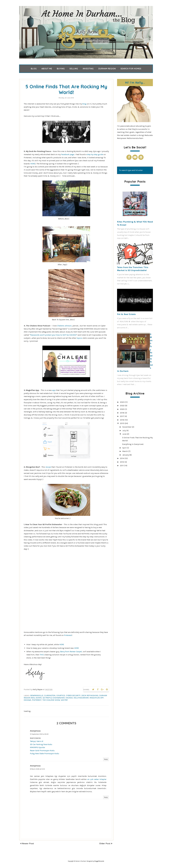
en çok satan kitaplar (96, 779)
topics (79, 338)
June (124, 434)
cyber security (73, 695)
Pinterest (68, 635)
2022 (122, 405)
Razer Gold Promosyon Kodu (42, 750)
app (54, 390)
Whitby (64, 700)
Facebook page (67, 154)
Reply (106, 759)
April (124, 448)
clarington (49, 695)
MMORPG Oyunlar (37, 747)
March (125, 451)
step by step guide (95, 154)
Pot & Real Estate (126, 314)
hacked (69, 698)
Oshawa (27, 700)
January (125, 455)
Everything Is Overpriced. (133, 444)
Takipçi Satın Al (36, 741)
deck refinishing (89, 695)
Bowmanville (36, 695)
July (124, 430)
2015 (122, 423)
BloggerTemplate (99, 861)
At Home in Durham (80, 861)
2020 (122, 409)
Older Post (104, 843)
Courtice (60, 695)
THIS (42, 655)
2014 (122, 458)
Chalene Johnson (64, 326)
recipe (48, 467)
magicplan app (97, 698)
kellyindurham (81, 698)
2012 (122, 462)
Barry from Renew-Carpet (71, 651)
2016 (122, 420)
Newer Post (28, 843)
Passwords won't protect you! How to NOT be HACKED (53, 335)
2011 (122, 465)
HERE (32, 164)
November (126, 427)
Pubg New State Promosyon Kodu (44, 753)
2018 (122, 413)
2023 (122, 402)
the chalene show (51, 700)
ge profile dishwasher (54, 698)
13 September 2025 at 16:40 (39, 734)
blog (84, 104)
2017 (122, 416)
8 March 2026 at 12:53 (37, 769)
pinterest (36, 700)
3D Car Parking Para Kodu (41, 744)
